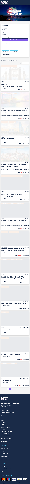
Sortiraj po (19, 63)
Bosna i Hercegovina (6, 435)
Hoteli (2, 420)
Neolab (19, 482)
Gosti (4, 34)
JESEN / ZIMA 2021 (5, 448)
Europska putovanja (7, 431)
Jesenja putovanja (5, 451)
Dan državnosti (4, 453)
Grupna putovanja (5, 427)
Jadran (3, 424)
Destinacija (5, 25)
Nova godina (4, 459)
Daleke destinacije (6, 433)
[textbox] (15, 28)
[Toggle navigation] (27, 3)
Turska (3, 422)
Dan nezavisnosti (5, 456)
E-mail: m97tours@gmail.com (7, 412)
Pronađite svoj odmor (15, 39)
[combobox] (15, 28)
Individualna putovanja (6, 438)
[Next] (22, 389)
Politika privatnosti (6, 468)
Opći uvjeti (3, 466)
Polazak (4, 29)
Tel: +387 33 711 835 (5, 410)
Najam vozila (4, 441)
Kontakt (3, 471)
